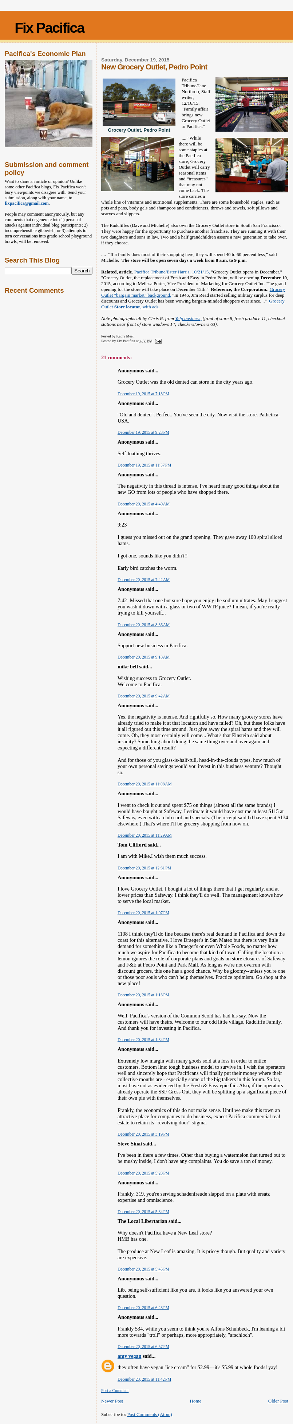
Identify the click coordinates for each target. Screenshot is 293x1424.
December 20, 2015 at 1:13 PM (143, 995)
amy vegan (130, 1356)
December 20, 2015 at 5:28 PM (143, 1173)
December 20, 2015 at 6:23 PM (143, 1307)
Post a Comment (115, 1390)
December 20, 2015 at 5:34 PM (143, 1211)
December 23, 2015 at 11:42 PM (144, 1379)
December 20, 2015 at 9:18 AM (144, 657)
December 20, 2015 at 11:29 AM (145, 835)
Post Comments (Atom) (149, 1414)
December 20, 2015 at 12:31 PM (144, 868)
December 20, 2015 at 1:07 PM (143, 913)
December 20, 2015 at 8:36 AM (144, 625)
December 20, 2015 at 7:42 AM (144, 579)
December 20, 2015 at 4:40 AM (144, 504)
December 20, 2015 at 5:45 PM (143, 1269)
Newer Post (112, 1401)
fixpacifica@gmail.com (27, 203)
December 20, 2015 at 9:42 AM (144, 696)
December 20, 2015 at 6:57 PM (143, 1346)
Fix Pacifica (49, 28)
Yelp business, (188, 318)
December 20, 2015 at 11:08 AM (145, 784)
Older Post (278, 1401)
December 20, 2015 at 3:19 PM (143, 1134)
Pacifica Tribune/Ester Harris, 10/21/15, (172, 272)
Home (196, 1401)
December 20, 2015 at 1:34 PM (143, 1039)
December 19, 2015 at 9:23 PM (143, 432)
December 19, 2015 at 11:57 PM (144, 465)
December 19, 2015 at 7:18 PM (143, 394)
